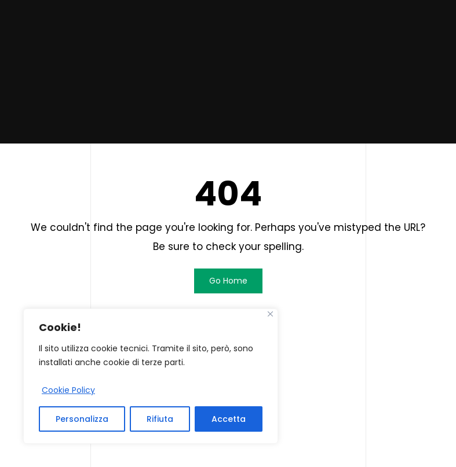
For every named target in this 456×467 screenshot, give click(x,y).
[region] (150, 376)
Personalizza (82, 419)
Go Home (228, 280)
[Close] (270, 314)
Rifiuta (160, 419)
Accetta (228, 419)
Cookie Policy (68, 390)
